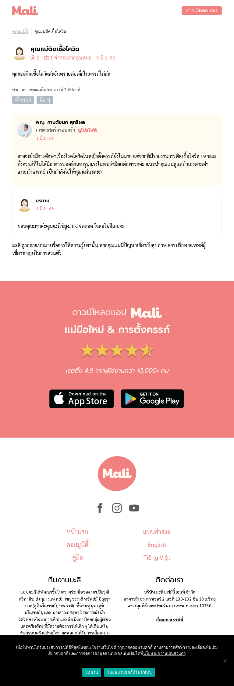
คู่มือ (77, 557)
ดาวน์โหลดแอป (201, 10)
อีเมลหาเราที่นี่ (169, 619)
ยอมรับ (91, 672)
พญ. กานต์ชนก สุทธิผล (60, 122)
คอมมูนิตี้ (20, 31)
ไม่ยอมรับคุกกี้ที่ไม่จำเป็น (129, 672)
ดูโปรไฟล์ (87, 130)
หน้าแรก (77, 532)
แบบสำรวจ (156, 532)
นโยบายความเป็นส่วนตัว (164, 653)
